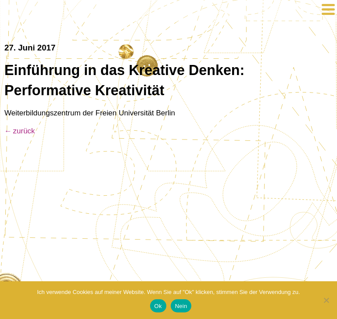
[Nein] (326, 300)
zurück (24, 131)
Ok (158, 306)
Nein (181, 306)
